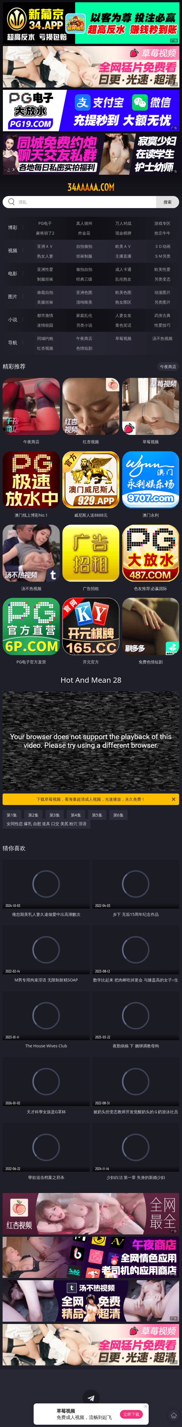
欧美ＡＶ (123, 246)
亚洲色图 (84, 292)
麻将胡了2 (45, 233)
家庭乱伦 (84, 315)
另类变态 (162, 279)
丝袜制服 (84, 256)
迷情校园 (45, 325)
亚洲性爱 (45, 269)
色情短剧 (84, 348)
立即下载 (131, 1414)
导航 (12, 342)
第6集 (118, 815)
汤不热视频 (162, 338)
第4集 (76, 815)
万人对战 (123, 223)
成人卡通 (123, 269)
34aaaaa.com (90, 187)
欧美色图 (123, 292)
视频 (12, 250)
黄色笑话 (123, 325)
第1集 (12, 815)
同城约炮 (45, 338)
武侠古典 (162, 315)
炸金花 (84, 233)
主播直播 (123, 256)
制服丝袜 (45, 279)
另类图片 (162, 302)
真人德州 (84, 223)
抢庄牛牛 (162, 233)
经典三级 (84, 279)
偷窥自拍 (45, 292)
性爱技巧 (162, 325)
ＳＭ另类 (162, 256)
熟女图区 (123, 302)
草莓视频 (123, 338)
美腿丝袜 (45, 302)
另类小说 (84, 325)
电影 (12, 273)
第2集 (33, 815)
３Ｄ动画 (162, 246)
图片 (12, 296)
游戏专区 (162, 223)
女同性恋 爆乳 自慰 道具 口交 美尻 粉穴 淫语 (46, 823)
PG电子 (45, 223)
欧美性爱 (162, 269)
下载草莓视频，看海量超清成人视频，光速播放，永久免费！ (106, 799)
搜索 (168, 202)
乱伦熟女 (123, 279)
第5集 (97, 815)
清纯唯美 (84, 302)
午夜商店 (84, 338)
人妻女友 (123, 315)
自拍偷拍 (84, 246)
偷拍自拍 (84, 269)
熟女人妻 (45, 256)
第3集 (54, 815)
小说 (12, 319)
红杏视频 (45, 348)
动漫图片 (162, 292)
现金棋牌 (123, 233)
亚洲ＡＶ (45, 246)
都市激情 (45, 315)
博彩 (12, 227)
